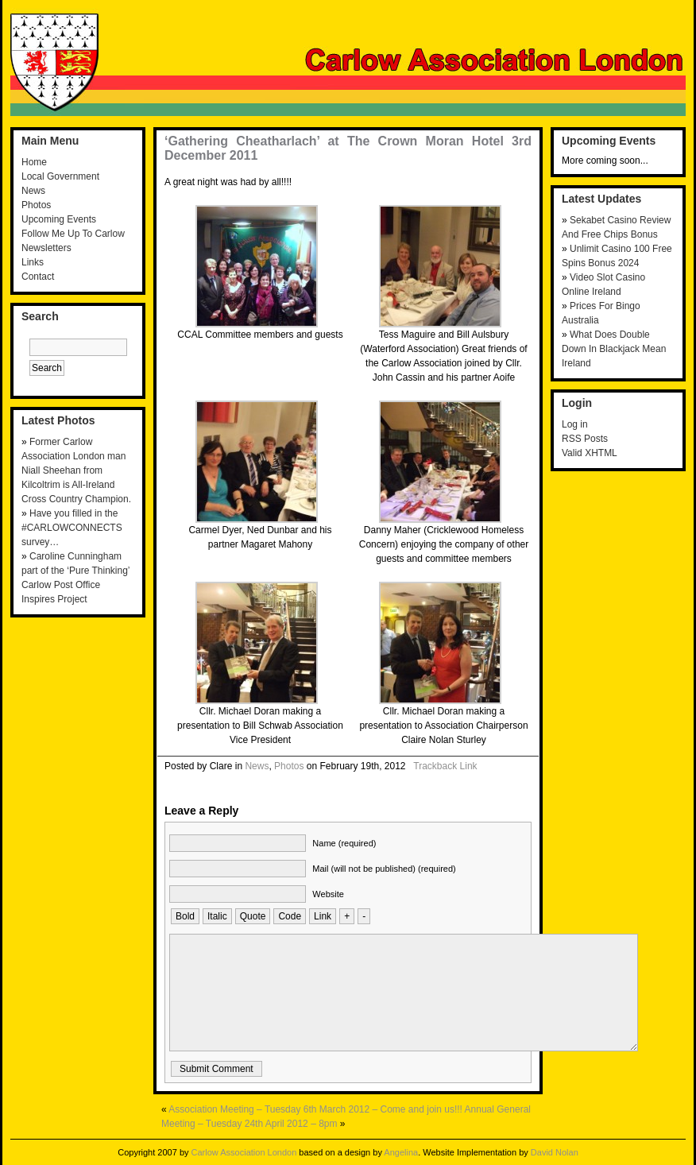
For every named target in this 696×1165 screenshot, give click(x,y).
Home (34, 162)
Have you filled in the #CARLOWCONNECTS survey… (71, 528)
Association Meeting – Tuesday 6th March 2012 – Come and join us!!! (315, 1109)
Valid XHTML (589, 453)
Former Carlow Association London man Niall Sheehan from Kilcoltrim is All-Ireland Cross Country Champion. (76, 470)
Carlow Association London (244, 1152)
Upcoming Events (58, 219)
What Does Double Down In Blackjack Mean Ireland (614, 349)
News (33, 190)
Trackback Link (445, 766)
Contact (37, 276)
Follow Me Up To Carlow (73, 233)
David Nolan (554, 1152)
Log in (575, 424)
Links (32, 262)
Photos (36, 205)
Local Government (60, 176)
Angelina (401, 1152)
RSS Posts (585, 438)
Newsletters (46, 248)
